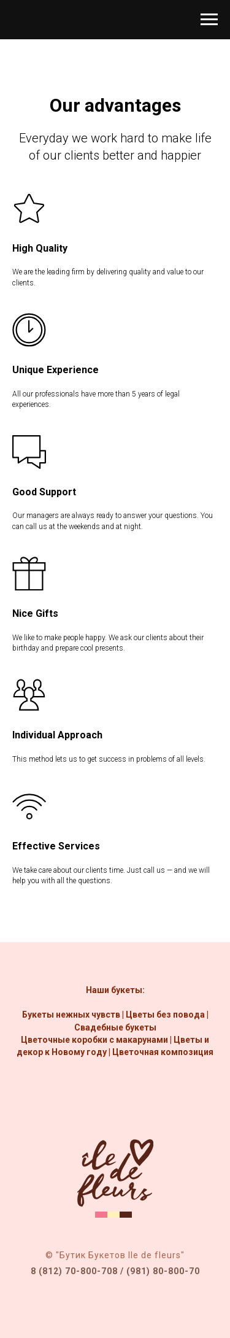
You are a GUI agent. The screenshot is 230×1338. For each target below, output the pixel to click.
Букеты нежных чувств (71, 1014)
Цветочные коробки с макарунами (94, 1040)
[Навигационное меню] (209, 20)
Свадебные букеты (115, 1027)
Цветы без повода (165, 1014)
